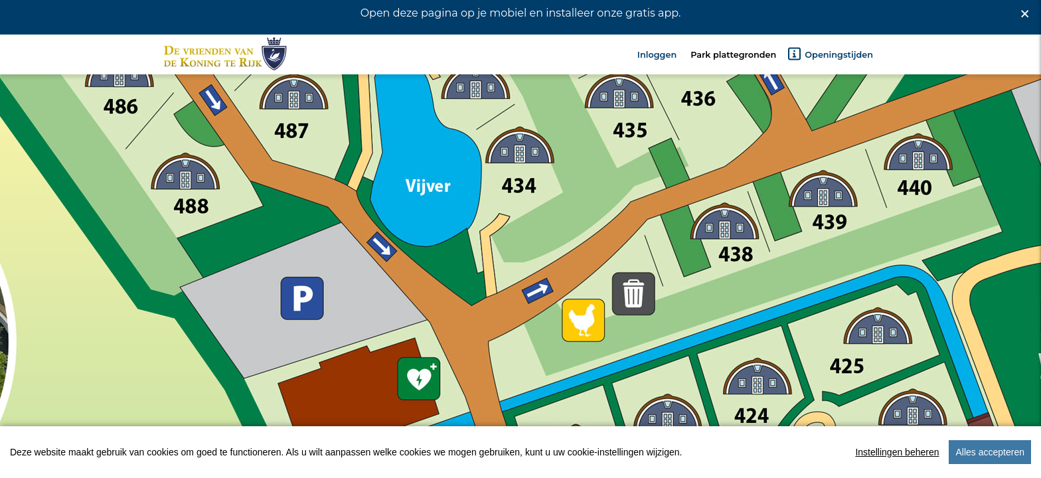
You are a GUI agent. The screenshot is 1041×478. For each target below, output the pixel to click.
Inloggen (657, 79)
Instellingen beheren (897, 464)
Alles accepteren (989, 464)
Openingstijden (830, 77)
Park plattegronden (733, 79)
